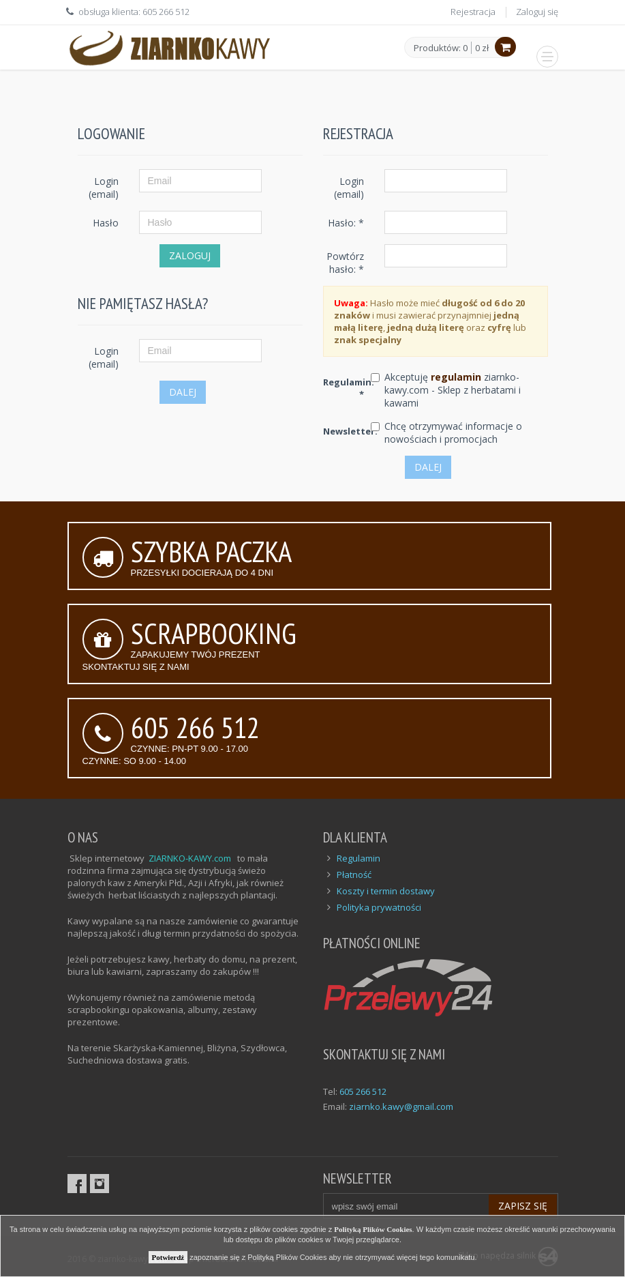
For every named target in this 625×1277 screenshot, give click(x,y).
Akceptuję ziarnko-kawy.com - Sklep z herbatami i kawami (452, 389)
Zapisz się (522, 1205)
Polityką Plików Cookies (373, 1229)
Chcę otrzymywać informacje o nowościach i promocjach (453, 432)
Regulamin (358, 858)
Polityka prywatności (379, 907)
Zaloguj (190, 255)
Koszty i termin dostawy (386, 891)
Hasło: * (346, 222)
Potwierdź (168, 1257)
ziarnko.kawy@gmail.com (401, 1106)
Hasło (106, 222)
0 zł (482, 48)
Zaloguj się (537, 11)
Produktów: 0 (441, 48)
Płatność (354, 874)
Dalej (182, 391)
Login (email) (104, 188)
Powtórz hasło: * (345, 263)
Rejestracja (473, 11)
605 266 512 (362, 1091)
